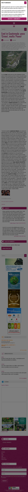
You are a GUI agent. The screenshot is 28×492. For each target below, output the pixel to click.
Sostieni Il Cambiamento (14, 19)
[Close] (25, 2)
